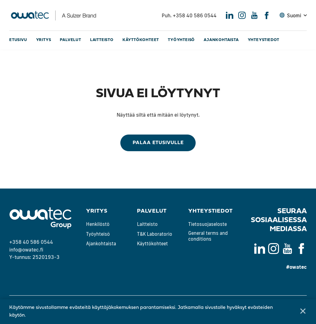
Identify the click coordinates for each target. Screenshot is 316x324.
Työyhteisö (181, 40)
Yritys (43, 40)
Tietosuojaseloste (207, 224)
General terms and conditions (208, 236)
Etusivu (18, 40)
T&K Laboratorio (154, 234)
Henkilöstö (98, 224)
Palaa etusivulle (158, 142)
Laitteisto (102, 40)
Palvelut (70, 40)
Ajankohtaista (221, 40)
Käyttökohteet (141, 40)
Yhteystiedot (264, 40)
